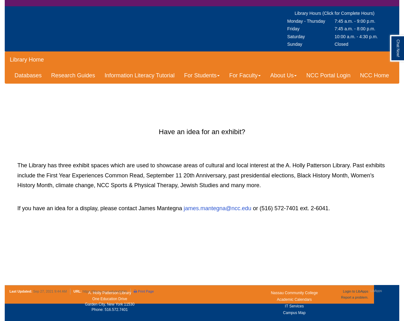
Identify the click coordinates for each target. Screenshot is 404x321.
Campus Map (294, 313)
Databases (28, 75)
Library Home (27, 59)
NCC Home (374, 75)
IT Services (294, 306)
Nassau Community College (294, 293)
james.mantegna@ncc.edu (217, 208)
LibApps (376, 291)
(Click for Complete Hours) (348, 13)
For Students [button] (202, 75)
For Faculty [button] (245, 75)
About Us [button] (283, 75)
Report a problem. (354, 297)
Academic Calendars (294, 299)
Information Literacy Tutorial (139, 75)
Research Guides (73, 75)
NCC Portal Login (328, 75)
